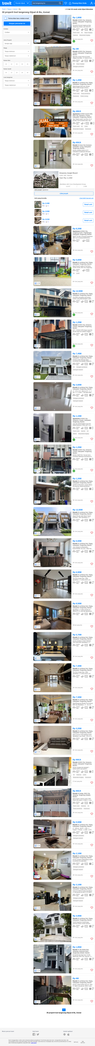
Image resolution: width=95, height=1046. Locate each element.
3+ (22, 64)
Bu (20, 9)
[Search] (60, 3)
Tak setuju (83, 1042)
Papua (9, 9)
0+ (6, 64)
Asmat (15, 9)
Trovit (3, 9)
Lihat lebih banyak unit (86, 198)
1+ (11, 64)
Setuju (76, 1042)
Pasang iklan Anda (79, 3)
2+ (17, 64)
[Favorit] (65, 3)
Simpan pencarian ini (17, 23)
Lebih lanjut (33, 1042)
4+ (27, 64)
